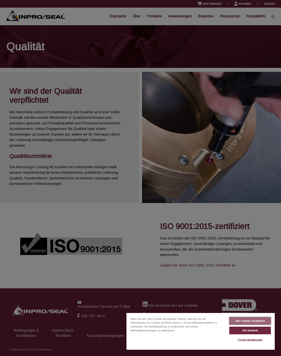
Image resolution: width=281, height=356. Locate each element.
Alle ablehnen (250, 330)
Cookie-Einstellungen (250, 339)
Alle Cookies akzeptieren (250, 320)
